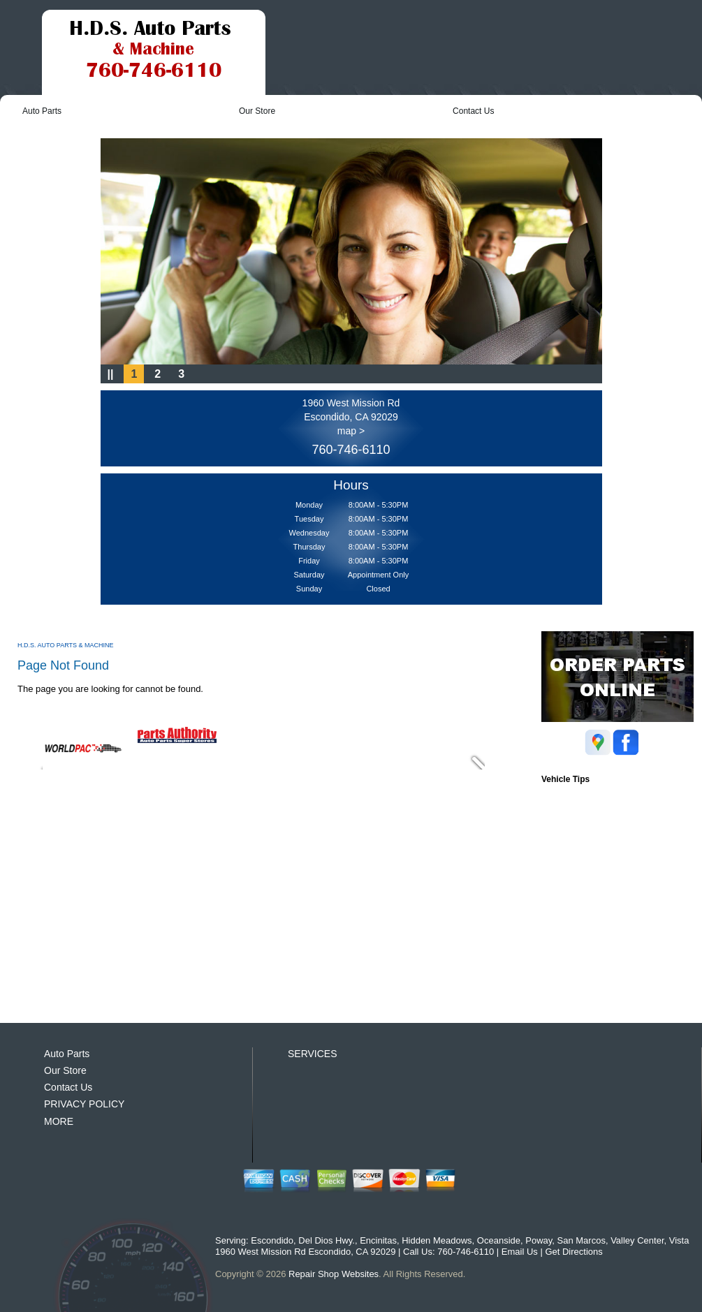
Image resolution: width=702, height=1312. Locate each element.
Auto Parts (41, 111)
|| (111, 374)
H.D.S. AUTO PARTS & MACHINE (65, 645)
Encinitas (378, 1240)
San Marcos (581, 1240)
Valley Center (637, 1240)
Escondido (272, 1240)
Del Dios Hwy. (326, 1240)
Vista (679, 1240)
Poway (538, 1240)
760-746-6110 (351, 450)
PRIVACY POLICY (84, 1104)
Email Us (520, 1251)
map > (351, 430)
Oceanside (498, 1240)
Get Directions (573, 1251)
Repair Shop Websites (333, 1274)
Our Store (257, 111)
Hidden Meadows (436, 1240)
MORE (58, 1121)
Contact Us (473, 111)
